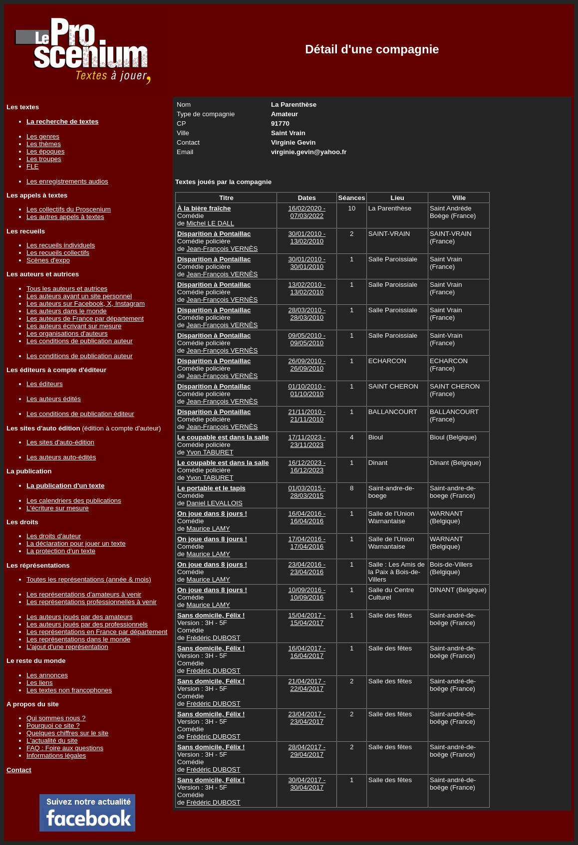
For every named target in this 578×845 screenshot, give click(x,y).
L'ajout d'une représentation (67, 646)
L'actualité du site (52, 740)
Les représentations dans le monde (78, 639)
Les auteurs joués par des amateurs (79, 617)
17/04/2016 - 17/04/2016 (306, 542)
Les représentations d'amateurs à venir (83, 594)
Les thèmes (43, 144)
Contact (18, 770)
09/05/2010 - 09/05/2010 (306, 339)
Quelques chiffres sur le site (67, 733)
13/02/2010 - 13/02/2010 (306, 288)
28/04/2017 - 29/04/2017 (306, 750)
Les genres (42, 136)
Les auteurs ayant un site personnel (79, 296)
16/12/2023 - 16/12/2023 (306, 466)
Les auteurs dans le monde (66, 311)
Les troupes (43, 159)
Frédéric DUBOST (214, 637)
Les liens (39, 682)
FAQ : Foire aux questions (64, 748)
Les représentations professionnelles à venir (91, 602)
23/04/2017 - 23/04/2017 (306, 717)
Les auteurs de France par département (85, 318)
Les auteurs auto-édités (61, 457)
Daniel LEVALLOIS (215, 503)
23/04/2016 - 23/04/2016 (306, 568)
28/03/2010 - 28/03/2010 (306, 313)
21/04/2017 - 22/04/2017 (306, 684)
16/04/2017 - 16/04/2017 (306, 651)
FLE (32, 166)
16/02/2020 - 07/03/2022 (306, 212)
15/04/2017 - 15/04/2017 (306, 619)
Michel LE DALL (211, 223)
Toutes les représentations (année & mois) (88, 579)
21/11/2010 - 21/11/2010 (306, 415)
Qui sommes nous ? (56, 718)
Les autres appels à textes (65, 216)
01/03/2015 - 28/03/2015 (306, 491)
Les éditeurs (44, 384)
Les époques (45, 151)
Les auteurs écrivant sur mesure (73, 326)
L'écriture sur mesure (57, 508)
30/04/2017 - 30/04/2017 (306, 783)
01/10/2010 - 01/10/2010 (306, 390)
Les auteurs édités (53, 399)
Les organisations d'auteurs (67, 333)
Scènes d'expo (48, 260)
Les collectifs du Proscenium (68, 209)
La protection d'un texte (60, 551)
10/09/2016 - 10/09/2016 (306, 593)
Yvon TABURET (209, 452)
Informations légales (56, 755)
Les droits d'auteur (53, 536)
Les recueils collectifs (57, 252)
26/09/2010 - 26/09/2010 (306, 364)
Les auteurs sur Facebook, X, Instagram (85, 303)
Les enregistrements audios (67, 181)
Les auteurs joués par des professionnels (87, 624)
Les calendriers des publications (73, 500)
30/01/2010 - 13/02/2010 (306, 237)
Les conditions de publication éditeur (80, 414)
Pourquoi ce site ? (53, 725)
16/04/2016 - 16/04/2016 (306, 517)
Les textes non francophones (69, 690)
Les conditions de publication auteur (79, 341)
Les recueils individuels (60, 245)
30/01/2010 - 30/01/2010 (306, 262)
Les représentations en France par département (96, 631)
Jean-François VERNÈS (222, 248)
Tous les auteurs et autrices (66, 288)
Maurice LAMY (208, 528)
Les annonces (47, 675)
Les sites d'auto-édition (60, 442)
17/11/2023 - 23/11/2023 (306, 440)
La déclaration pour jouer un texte (76, 543)
